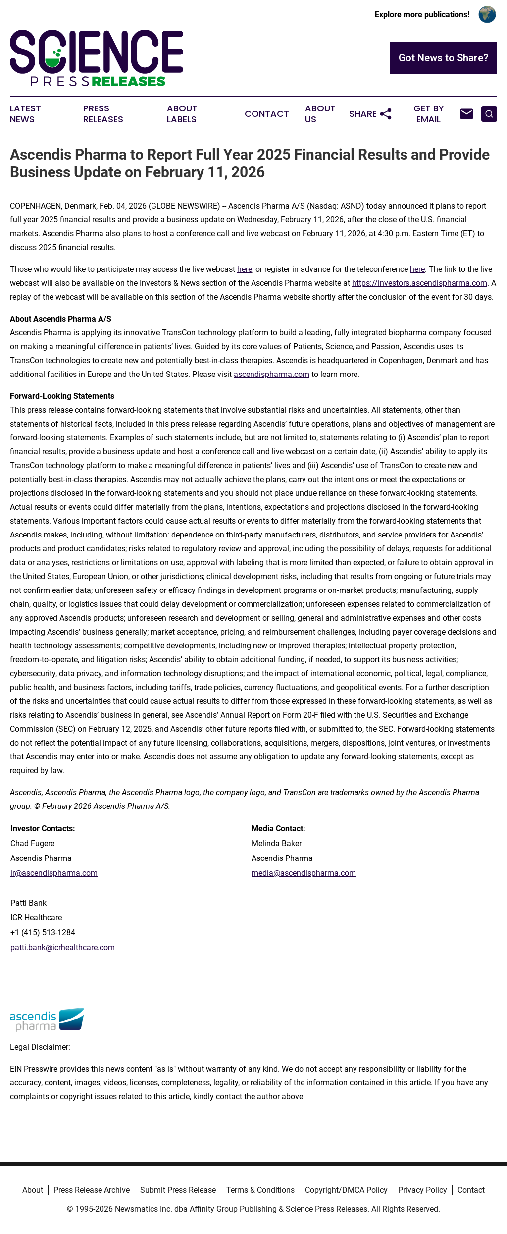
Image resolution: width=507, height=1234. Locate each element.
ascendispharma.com (271, 374)
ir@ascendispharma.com (54, 873)
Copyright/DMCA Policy (346, 1190)
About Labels (182, 114)
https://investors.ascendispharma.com (419, 283)
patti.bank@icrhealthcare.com (62, 947)
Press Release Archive (91, 1190)
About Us (320, 114)
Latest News (25, 114)
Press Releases (103, 114)
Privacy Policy (422, 1190)
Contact (267, 113)
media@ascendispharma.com (304, 873)
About (32, 1190)
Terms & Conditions (260, 1190)
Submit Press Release (178, 1190)
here (244, 269)
